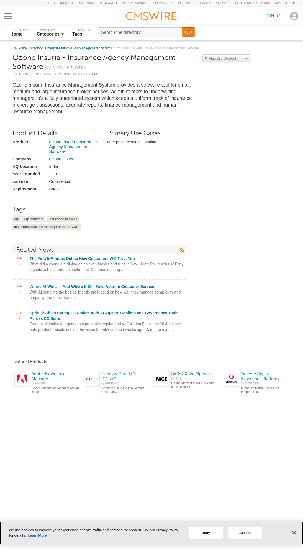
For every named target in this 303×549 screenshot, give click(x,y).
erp (16, 219)
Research (108, 3)
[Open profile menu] (294, 16)
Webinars (87, 3)
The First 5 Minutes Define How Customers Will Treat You (82, 258)
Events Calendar (215, 3)
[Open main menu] (8, 16)
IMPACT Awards (134, 3)
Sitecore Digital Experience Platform (260, 376)
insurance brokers (62, 219)
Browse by (50, 32)
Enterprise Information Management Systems (79, 48)
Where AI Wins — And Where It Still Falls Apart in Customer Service (92, 286)
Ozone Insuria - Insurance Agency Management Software (73, 147)
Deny (206, 533)
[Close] (294, 533)
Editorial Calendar (252, 3)
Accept (245, 533)
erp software (34, 219)
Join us (273, 16)
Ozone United (62, 158)
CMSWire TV (163, 3)
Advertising (285, 3)
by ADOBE (38, 383)
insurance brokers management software (46, 227)
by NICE (176, 378)
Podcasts (186, 3)
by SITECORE (250, 383)
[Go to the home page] (151, 17)
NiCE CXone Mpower (191, 373)
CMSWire (20, 48)
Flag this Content (222, 58)
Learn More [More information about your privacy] (37, 535)
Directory (36, 48)
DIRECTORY (19, 32)
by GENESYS (110, 383)
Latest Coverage (58, 3)
